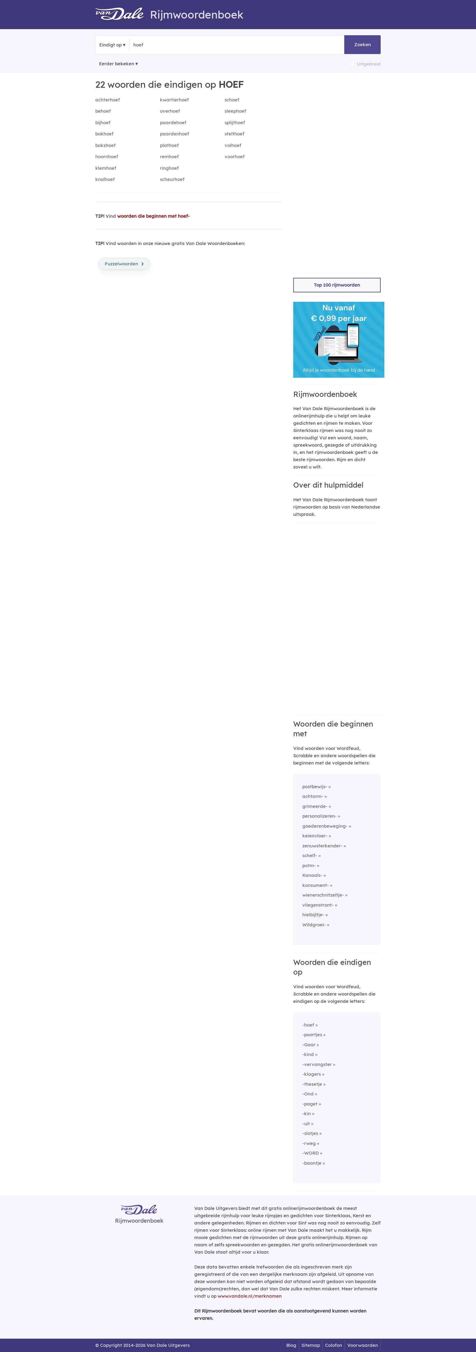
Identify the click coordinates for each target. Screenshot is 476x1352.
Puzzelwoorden (124, 263)
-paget (310, 1104)
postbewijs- (314, 786)
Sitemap (310, 1345)
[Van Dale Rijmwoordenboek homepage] (122, 14)
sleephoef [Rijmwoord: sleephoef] (235, 111)
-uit (306, 1123)
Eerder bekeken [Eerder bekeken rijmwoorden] (116, 63)
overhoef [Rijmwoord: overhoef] (170, 111)
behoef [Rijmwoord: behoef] (103, 111)
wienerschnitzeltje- (323, 895)
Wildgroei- (314, 925)
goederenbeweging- (325, 826)
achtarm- (312, 796)
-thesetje (312, 1084)
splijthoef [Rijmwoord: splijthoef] (235, 122)
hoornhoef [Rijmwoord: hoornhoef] (106, 156)
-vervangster (317, 1064)
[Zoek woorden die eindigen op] (163, 45)
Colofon (333, 1345)
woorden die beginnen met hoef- (153, 216)
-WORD (310, 1153)
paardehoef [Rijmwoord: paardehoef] (173, 122)
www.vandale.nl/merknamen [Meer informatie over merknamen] (250, 1296)
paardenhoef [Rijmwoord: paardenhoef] (174, 134)
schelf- (309, 855)
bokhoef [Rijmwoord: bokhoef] (104, 134)
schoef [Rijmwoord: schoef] (232, 100)
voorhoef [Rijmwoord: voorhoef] (235, 156)
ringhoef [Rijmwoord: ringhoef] (169, 168)
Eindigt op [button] (110, 45)
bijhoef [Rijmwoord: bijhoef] (102, 122)
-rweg (309, 1143)
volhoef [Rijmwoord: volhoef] (233, 145)
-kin (306, 1113)
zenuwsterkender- (322, 846)
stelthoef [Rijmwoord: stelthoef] (234, 134)
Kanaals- (312, 875)
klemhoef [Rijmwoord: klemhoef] (105, 168)
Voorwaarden (362, 1345)
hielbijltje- (313, 915)
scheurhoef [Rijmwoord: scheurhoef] (172, 179)
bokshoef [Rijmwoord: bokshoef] (105, 145)
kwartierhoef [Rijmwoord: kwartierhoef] (174, 100)
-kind (308, 1054)
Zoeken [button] (362, 44)
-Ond (308, 1094)
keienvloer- (315, 836)
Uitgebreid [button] (369, 64)
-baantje (311, 1163)
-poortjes (312, 1034)
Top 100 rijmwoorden (337, 285)
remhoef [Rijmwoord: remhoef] (169, 156)
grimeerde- (315, 806)
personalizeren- (319, 816)
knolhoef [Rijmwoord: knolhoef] (105, 179)
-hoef (308, 1025)
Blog (291, 1345)
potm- (309, 865)
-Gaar (308, 1044)
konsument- (315, 885)
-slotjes (310, 1133)
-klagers (311, 1074)
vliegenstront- (318, 905)
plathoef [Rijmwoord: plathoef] (169, 145)
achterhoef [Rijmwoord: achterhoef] (107, 100)
